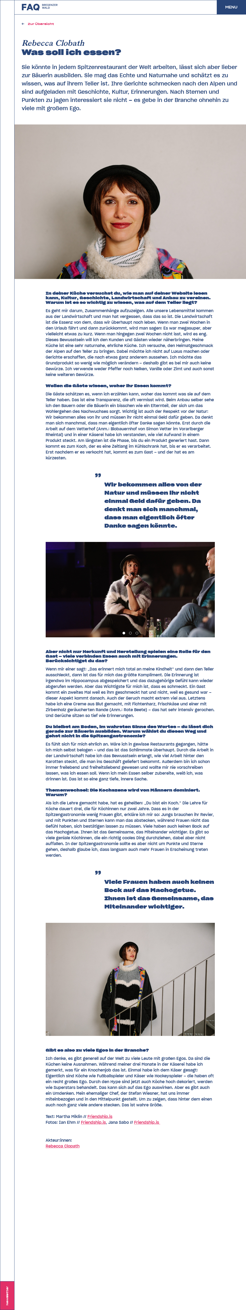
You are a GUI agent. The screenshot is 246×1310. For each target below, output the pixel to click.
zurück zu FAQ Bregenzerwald (40, 7)
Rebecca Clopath (63, 1146)
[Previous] (88, 589)
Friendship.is (99, 1116)
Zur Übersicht (41, 24)
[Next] (172, 589)
